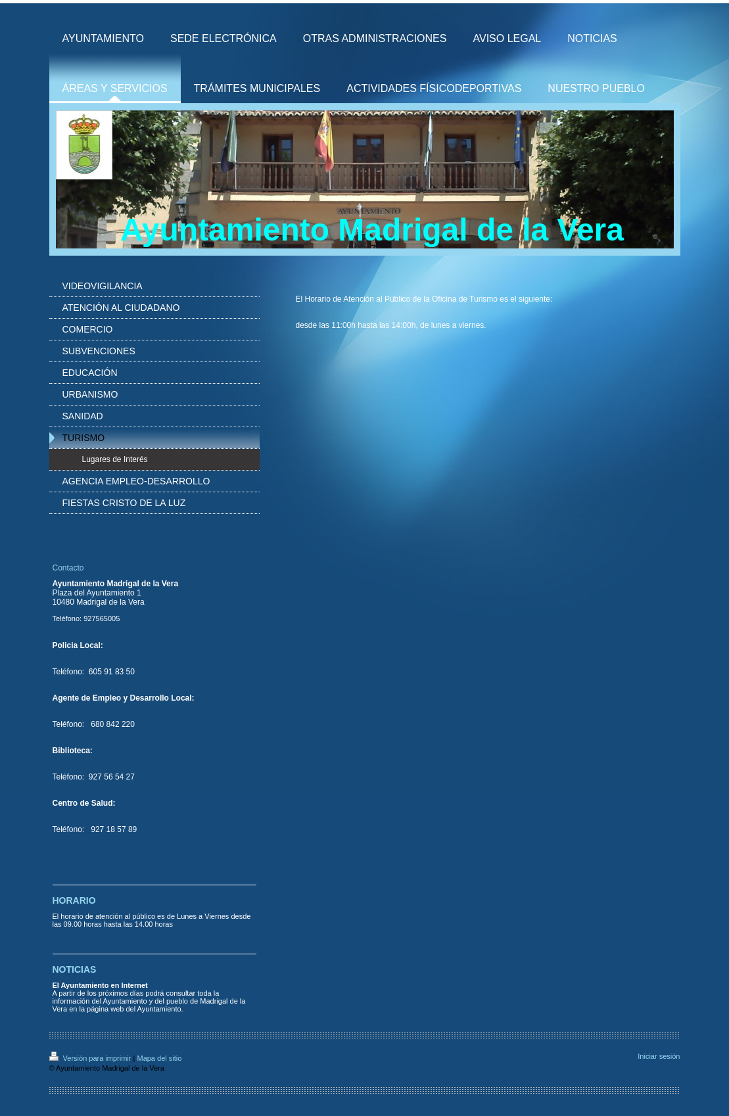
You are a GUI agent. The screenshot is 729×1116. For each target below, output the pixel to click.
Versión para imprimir (91, 1058)
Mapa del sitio (159, 1058)
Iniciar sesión (659, 1056)
